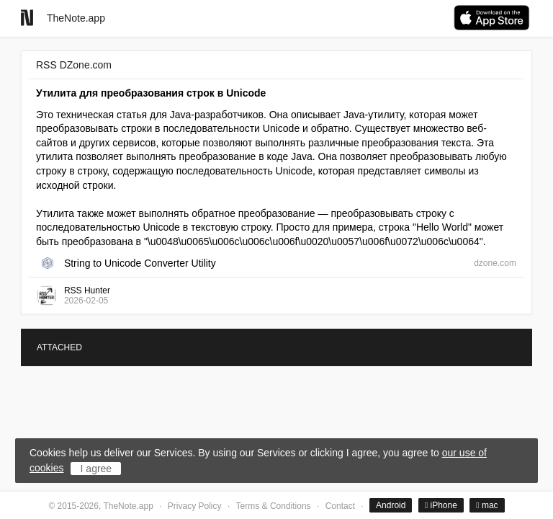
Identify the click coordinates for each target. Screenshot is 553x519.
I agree (96, 468)
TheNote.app (76, 18)
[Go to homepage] (27, 17)
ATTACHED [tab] (59, 347)
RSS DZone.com (74, 65)
